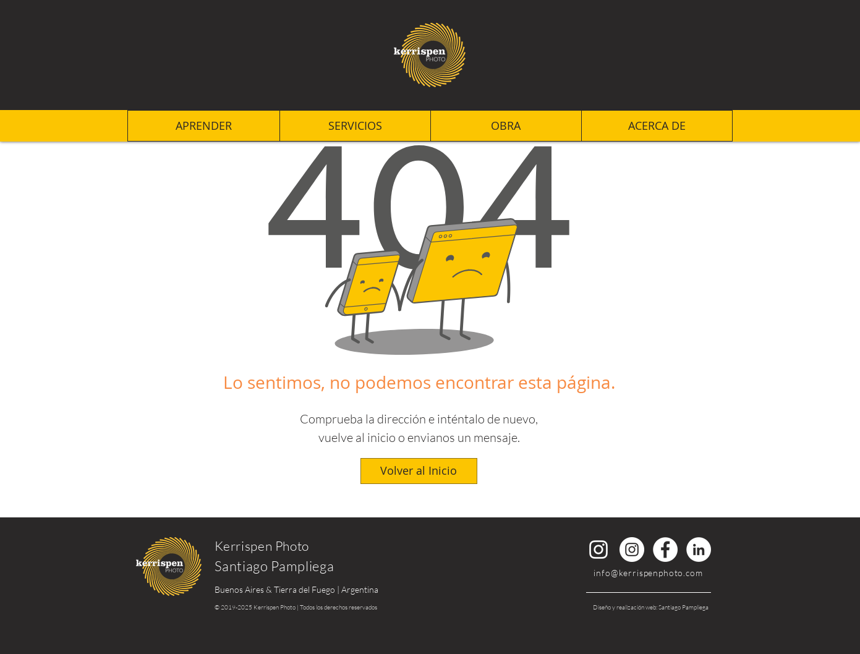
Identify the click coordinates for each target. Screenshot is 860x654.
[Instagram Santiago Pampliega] (598, 549)
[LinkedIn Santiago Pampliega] (698, 549)
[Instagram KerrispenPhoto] (631, 549)
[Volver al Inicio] (418, 471)
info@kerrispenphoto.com (648, 572)
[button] (656, 126)
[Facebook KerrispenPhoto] (665, 549)
